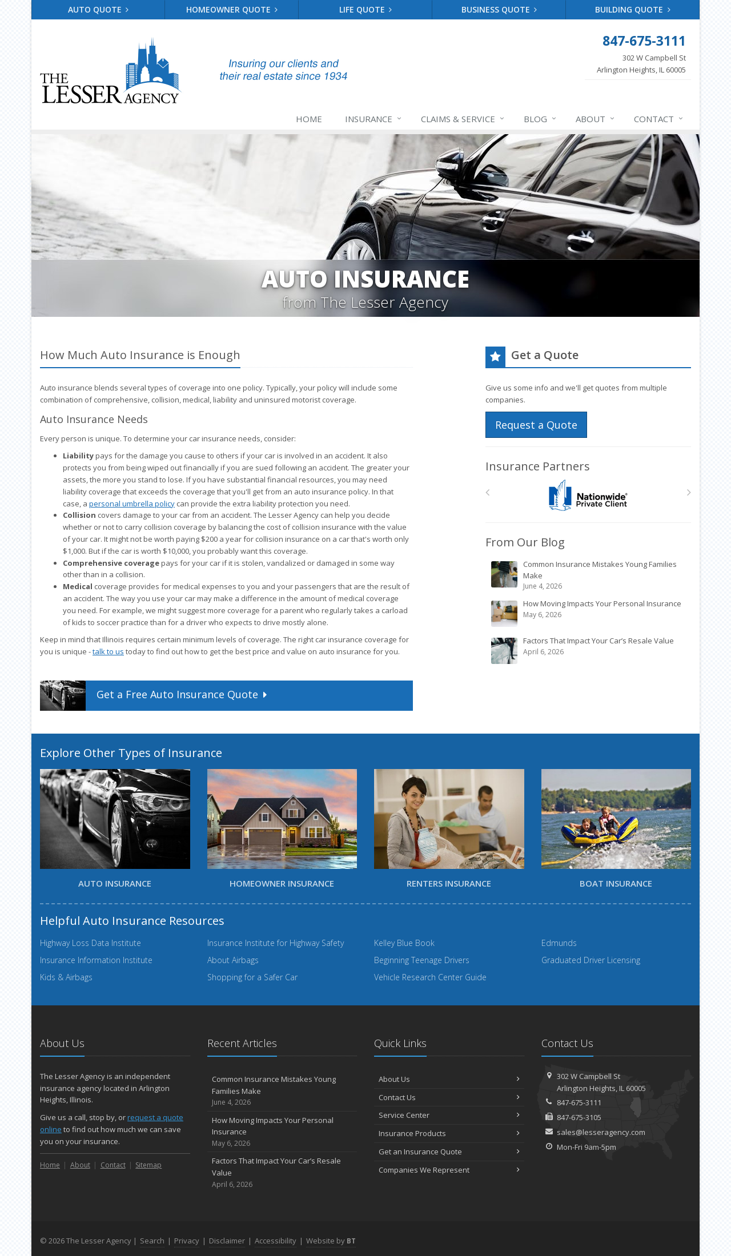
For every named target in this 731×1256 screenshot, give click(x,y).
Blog (540, 118)
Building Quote (632, 9)
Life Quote (365, 9)
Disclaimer (227, 1240)
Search (152, 1240)
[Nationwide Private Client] (588, 495)
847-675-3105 (579, 1117)
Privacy (186, 1240)
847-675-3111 (579, 1102)
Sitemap (148, 1165)
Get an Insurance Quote (449, 1151)
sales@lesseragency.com (601, 1132)
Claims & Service (463, 118)
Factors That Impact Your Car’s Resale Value (589, 650)
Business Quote (499, 9)
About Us (449, 1079)
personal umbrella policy (132, 503)
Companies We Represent (449, 1170)
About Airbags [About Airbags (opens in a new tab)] (233, 960)
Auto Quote (98, 9)
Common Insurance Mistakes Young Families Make (589, 575)
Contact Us (449, 1097)
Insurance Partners (537, 466)
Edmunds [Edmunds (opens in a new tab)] (559, 942)
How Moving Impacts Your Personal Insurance (589, 613)
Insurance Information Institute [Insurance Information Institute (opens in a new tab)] (96, 960)
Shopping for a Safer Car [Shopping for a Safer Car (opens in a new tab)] (252, 977)
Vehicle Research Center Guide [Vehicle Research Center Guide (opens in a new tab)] (430, 977)
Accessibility (275, 1240)
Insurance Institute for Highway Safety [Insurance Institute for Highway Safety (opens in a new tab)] (275, 942)
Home (309, 118)
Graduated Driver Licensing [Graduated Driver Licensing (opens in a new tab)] (590, 960)
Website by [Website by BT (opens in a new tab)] (331, 1240)
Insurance (374, 118)
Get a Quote (155, 696)
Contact (659, 118)
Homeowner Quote (232, 9)
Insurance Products (449, 1133)
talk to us (108, 651)
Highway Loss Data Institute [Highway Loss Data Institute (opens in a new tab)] (90, 942)
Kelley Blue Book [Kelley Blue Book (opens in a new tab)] (404, 942)
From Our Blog (525, 542)
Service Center (449, 1115)
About (596, 118)
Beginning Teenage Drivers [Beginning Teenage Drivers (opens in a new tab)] (421, 960)
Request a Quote (536, 425)
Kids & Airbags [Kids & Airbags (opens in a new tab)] (66, 977)
